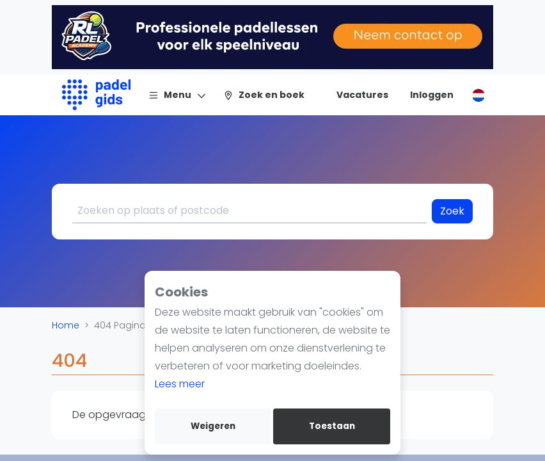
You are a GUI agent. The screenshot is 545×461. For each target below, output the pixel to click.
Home (65, 325)
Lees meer (180, 383)
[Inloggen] (431, 95)
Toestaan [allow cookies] (332, 426)
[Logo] (96, 94)
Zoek (452, 211)
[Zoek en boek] (264, 95)
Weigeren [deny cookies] (213, 426)
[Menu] (177, 95)
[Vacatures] (354, 95)
